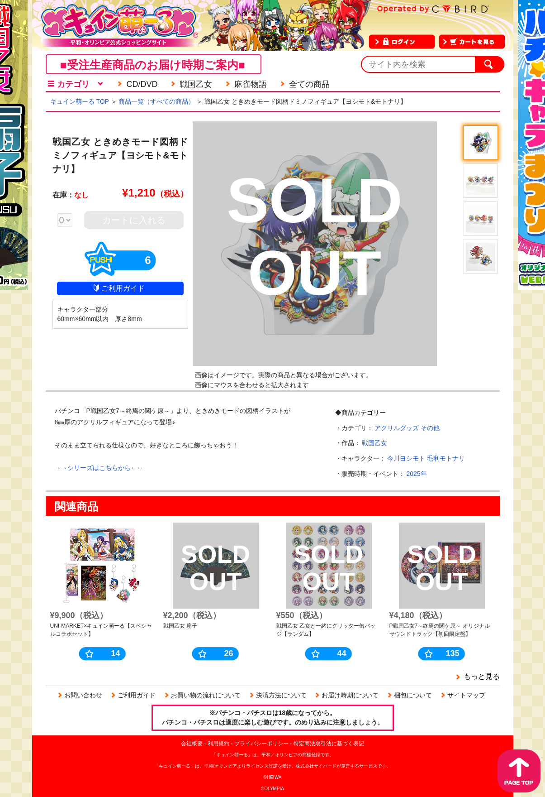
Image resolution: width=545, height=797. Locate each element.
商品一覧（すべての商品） (156, 101)
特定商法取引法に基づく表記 (329, 743)
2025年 (416, 473)
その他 (430, 428)
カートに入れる (134, 220)
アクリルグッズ (396, 428)
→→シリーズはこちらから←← (99, 467)
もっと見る (482, 676)
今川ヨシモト (406, 458)
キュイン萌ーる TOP (79, 101)
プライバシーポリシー (261, 743)
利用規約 (218, 743)
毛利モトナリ (446, 458)
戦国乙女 (374, 443)
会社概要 (192, 743)
